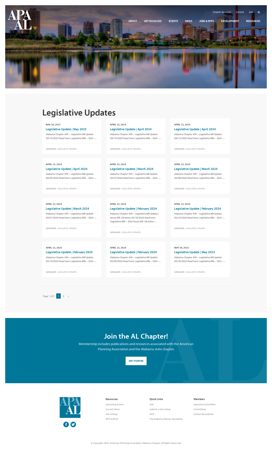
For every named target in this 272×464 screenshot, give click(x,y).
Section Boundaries (204, 414)
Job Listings (112, 414)
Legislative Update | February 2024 (133, 208)
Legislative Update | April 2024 (131, 129)
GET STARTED (136, 360)
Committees (200, 409)
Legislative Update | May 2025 (66, 129)
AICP (152, 414)
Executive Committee (204, 404)
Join (152, 404)
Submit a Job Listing (160, 409)
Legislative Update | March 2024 (131, 169)
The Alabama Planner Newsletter (166, 418)
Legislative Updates (67, 149)
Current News (113, 409)
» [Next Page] (68, 296)
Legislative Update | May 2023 (194, 252)
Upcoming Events (115, 404)
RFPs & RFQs (112, 418)
